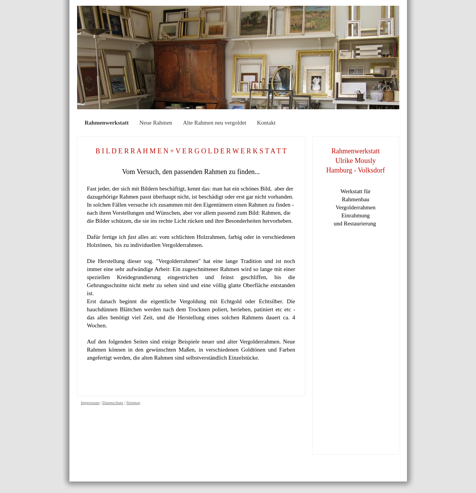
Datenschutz (112, 402)
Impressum (90, 402)
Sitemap (133, 402)
